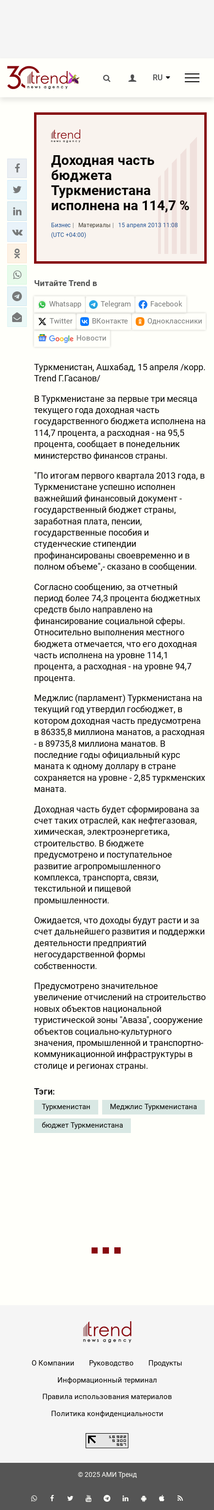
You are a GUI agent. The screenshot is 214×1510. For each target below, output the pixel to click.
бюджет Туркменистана (82, 1125)
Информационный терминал (107, 1380)
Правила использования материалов (107, 1396)
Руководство (111, 1363)
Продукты (165, 1363)
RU (157, 78)
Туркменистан (66, 1106)
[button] (17, 168)
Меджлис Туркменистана (153, 1106)
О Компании (53, 1363)
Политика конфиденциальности (107, 1413)
